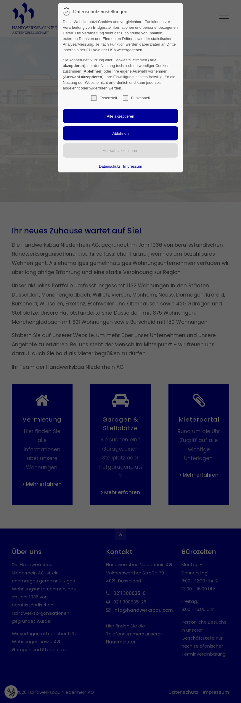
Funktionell (136, 98)
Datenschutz (109, 166)
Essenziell (104, 98)
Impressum (132, 166)
